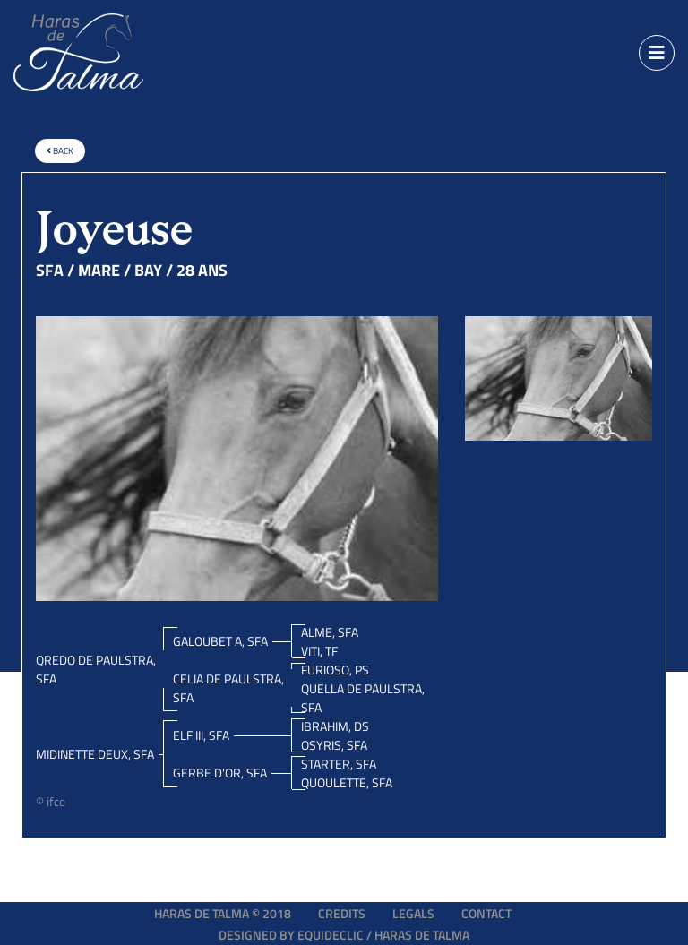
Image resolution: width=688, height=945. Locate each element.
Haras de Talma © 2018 (222, 913)
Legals (413, 913)
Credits (342, 913)
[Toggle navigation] (657, 53)
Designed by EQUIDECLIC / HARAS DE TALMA (344, 934)
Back (60, 151)
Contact (486, 913)
